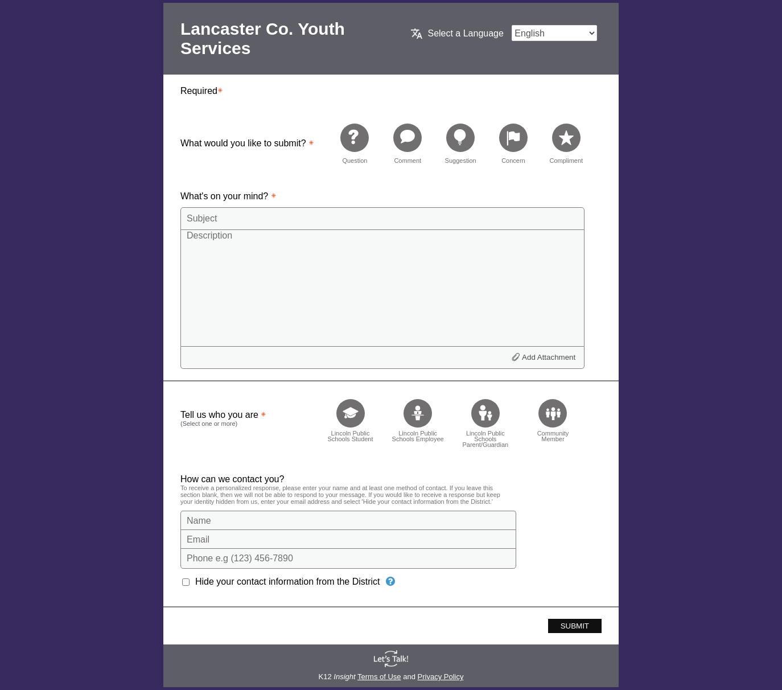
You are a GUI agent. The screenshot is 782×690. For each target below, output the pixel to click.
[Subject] (382, 218)
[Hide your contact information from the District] (390, 581)
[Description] (382, 287)
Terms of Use (379, 676)
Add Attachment (548, 357)
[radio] (354, 143)
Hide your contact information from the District (287, 581)
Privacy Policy (441, 676)
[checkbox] (350, 420)
